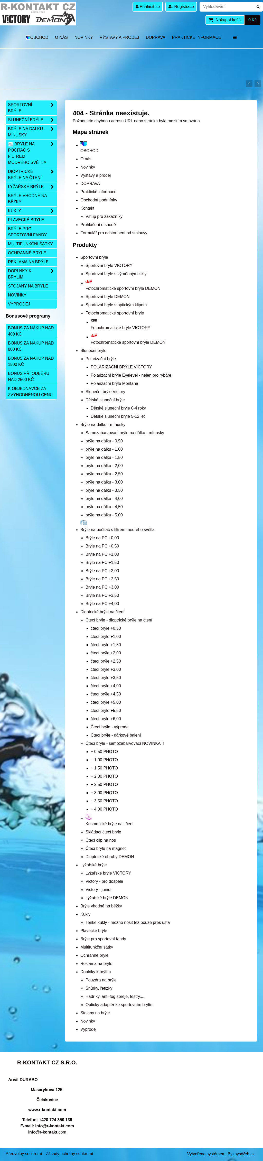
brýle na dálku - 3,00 (104, 482)
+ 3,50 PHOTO (104, 801)
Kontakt (87, 208)
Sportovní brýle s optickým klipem (116, 305)
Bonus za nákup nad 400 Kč (31, 331)
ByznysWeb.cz (241, 1154)
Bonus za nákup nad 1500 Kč (31, 361)
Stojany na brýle (95, 1013)
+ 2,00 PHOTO (104, 776)
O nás (61, 37)
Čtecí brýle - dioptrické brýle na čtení (119, 620)
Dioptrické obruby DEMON (110, 857)
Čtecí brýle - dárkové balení (116, 735)
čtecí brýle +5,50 (106, 710)
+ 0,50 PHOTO (104, 751)
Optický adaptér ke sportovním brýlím (120, 1004)
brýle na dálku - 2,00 (104, 465)
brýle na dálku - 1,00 (104, 449)
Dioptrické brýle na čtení (102, 612)
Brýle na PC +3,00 (102, 587)
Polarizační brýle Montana (114, 383)
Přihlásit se (148, 6)
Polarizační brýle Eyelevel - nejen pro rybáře (131, 375)
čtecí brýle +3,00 (106, 669)
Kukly (85, 914)
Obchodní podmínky (98, 200)
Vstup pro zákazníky (104, 216)
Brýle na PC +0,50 (102, 546)
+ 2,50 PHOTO (104, 784)
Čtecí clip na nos (101, 840)
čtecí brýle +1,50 (106, 645)
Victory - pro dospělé (104, 881)
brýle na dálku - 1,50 (104, 457)
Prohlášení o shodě (98, 224)
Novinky (83, 37)
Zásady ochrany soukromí (69, 1153)
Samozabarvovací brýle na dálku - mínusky (125, 433)
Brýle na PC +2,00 (102, 571)
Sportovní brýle (94, 257)
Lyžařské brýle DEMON (107, 898)
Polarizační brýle (101, 359)
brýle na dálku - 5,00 (104, 515)
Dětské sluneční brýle (105, 400)
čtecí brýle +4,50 (106, 694)
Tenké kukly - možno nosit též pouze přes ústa (128, 922)
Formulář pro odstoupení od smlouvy (113, 233)
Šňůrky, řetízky (99, 988)
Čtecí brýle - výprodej (110, 727)
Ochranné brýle (94, 955)
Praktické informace (196, 37)
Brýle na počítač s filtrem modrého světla (32, 153)
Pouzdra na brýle (101, 980)
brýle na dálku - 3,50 (104, 490)
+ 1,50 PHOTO (104, 768)
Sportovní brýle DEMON (108, 296)
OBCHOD (36, 37)
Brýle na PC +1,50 (102, 562)
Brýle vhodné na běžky (101, 906)
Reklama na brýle (96, 963)
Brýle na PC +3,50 (102, 595)
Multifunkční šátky (96, 947)
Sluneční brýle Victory (105, 391)
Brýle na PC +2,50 (102, 579)
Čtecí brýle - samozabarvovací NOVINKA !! (125, 743)
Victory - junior (99, 889)
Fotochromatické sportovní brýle (115, 313)
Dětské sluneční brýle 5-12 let (118, 416)
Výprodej (88, 1029)
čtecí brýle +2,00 (106, 653)
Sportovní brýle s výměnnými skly (116, 274)
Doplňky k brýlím (95, 972)
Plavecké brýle (93, 930)
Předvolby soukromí (24, 1153)
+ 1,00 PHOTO (104, 760)
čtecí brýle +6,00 (106, 719)
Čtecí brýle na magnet (106, 848)
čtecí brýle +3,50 (106, 677)
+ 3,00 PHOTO (104, 793)
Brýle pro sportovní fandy (103, 939)
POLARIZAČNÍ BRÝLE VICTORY (121, 367)
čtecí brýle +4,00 (106, 686)
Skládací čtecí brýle (103, 832)
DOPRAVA (155, 37)
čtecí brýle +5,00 (106, 702)
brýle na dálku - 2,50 (104, 474)
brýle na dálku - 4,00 (104, 498)
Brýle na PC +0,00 (102, 538)
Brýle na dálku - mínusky (102, 424)
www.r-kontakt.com (47, 1110)
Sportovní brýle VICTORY (109, 265)
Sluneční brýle (93, 350)
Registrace (181, 6)
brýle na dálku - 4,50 (104, 507)
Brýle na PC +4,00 (102, 603)
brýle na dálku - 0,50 (104, 441)
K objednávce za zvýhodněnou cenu (30, 391)
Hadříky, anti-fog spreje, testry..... (115, 996)
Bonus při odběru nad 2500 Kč (28, 376)
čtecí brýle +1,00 (106, 636)
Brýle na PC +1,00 (102, 554)
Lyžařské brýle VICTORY (108, 873)
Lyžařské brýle (93, 865)
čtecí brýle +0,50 (106, 628)
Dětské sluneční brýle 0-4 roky (118, 408)
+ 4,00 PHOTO (104, 809)
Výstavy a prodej (119, 37)
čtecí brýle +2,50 (106, 661)
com (47, 1132)
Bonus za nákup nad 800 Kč (31, 346)
